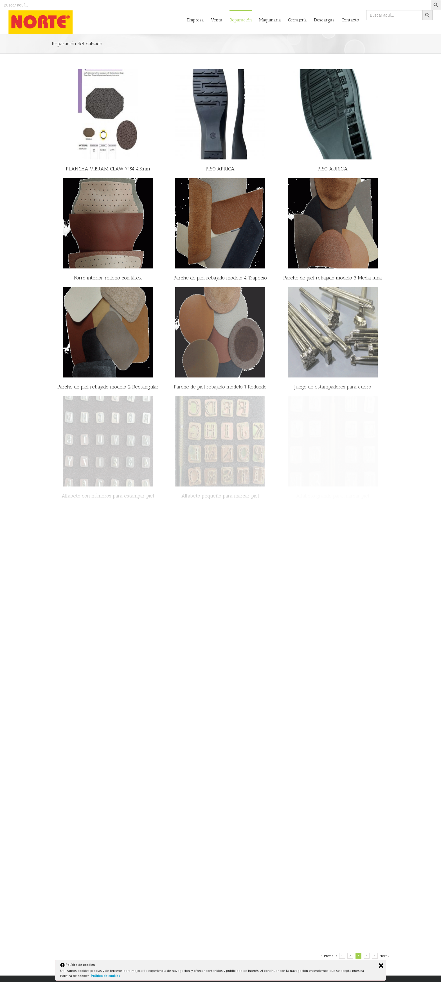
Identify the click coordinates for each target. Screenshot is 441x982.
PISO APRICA (220, 169)
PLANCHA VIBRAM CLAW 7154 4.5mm (108, 169)
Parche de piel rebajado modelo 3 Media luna (332, 278)
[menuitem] (199, 19)
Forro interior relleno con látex (108, 278)
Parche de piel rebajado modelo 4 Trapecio (220, 278)
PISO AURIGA (333, 169)
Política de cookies (106, 976)
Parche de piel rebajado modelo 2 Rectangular (108, 387)
